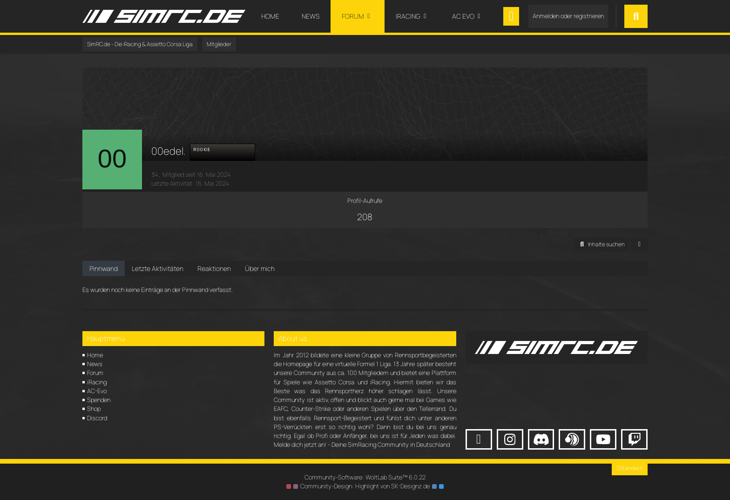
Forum (95, 372)
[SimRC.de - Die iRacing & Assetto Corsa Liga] (163, 16)
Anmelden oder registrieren (568, 16)
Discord (97, 418)
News (94, 364)
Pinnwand (103, 268)
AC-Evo (97, 391)
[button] (601, 244)
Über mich (260, 268)
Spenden (98, 400)
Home (95, 355)
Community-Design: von (365, 486)
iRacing (97, 382)
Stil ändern (629, 468)
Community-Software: (365, 477)
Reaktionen (214, 268)
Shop (94, 408)
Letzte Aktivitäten (157, 268)
